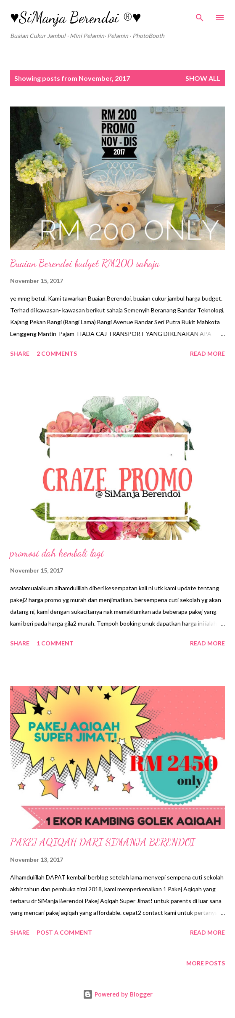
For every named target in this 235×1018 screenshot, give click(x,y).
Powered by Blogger (118, 994)
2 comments (57, 353)
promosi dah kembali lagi (57, 553)
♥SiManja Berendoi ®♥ (75, 17)
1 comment (55, 643)
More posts (205, 963)
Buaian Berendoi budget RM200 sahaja (84, 263)
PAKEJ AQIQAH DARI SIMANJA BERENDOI (102, 842)
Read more (207, 353)
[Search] (200, 15)
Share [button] (19, 353)
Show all (203, 78)
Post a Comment (64, 932)
